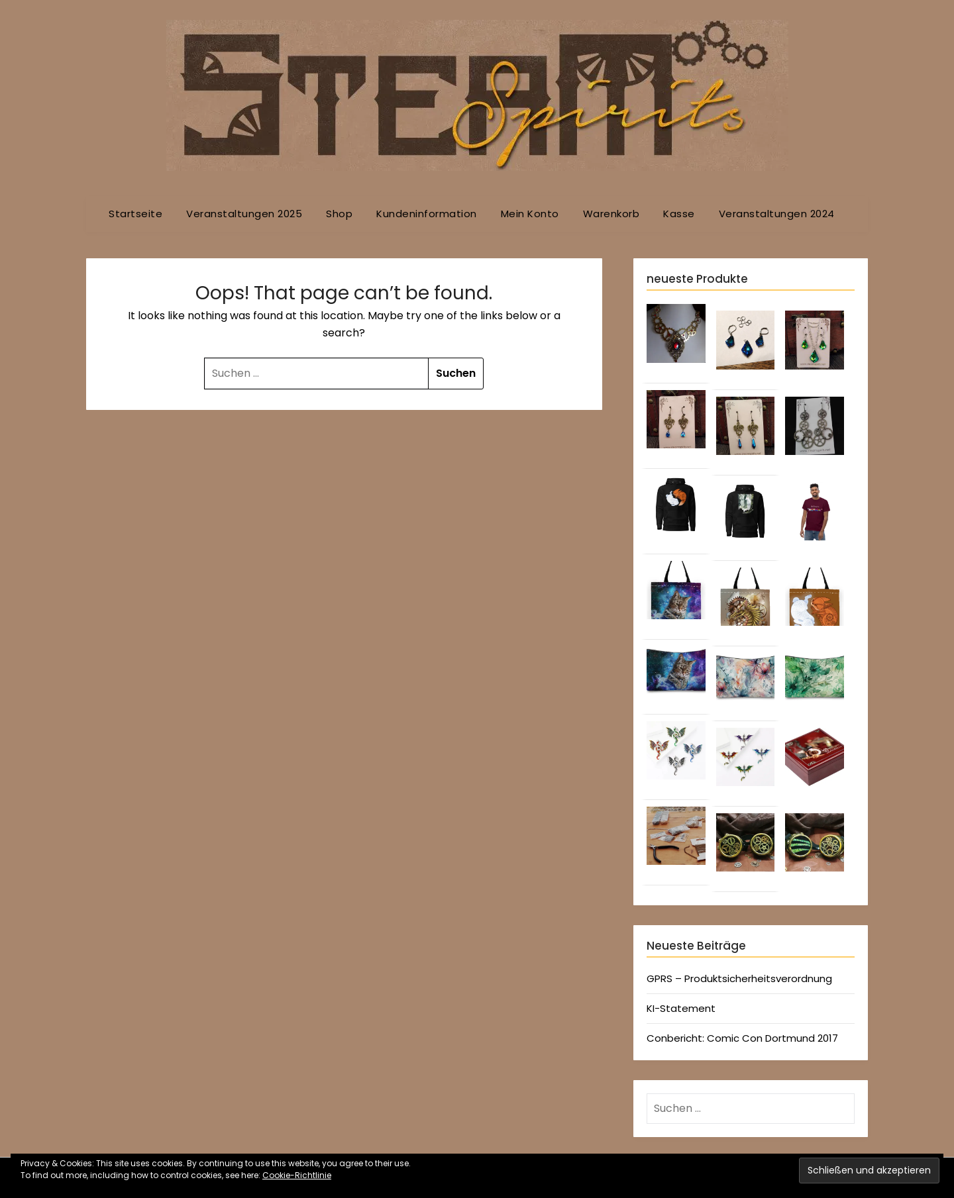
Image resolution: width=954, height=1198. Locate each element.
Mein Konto (530, 214)
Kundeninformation (426, 214)
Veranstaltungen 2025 (244, 214)
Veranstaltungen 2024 (777, 214)
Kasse (679, 214)
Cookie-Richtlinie (296, 1175)
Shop (339, 214)
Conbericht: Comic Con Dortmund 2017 (742, 1038)
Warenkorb (611, 214)
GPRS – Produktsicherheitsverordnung (739, 978)
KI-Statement (681, 1008)
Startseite (135, 214)
